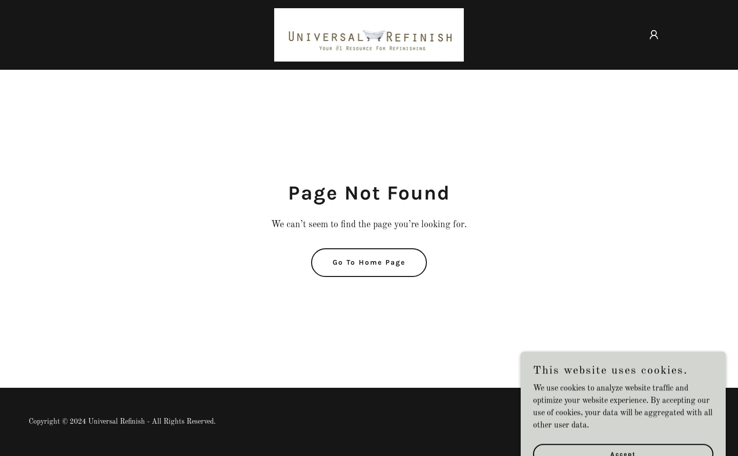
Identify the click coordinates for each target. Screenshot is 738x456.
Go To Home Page (369, 262)
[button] (654, 35)
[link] (369, 35)
